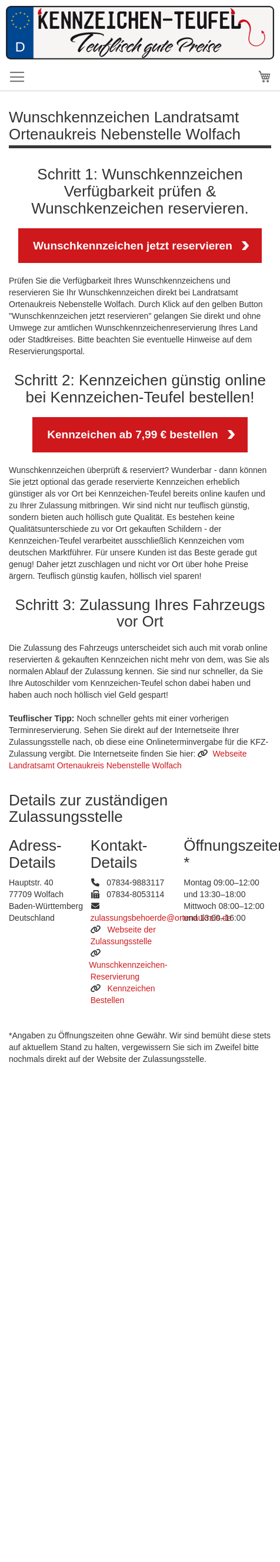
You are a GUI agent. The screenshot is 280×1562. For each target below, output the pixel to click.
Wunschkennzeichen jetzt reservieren (132, 245)
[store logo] (140, 56)
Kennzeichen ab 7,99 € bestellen (132, 434)
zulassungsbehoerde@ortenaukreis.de (161, 917)
